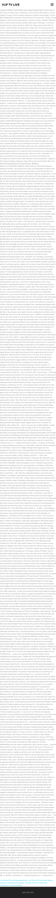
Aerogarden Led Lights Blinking (11, 885)
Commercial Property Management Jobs (14, 880)
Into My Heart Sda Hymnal (38, 880)
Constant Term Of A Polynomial (36, 883)
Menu (52, 5)
